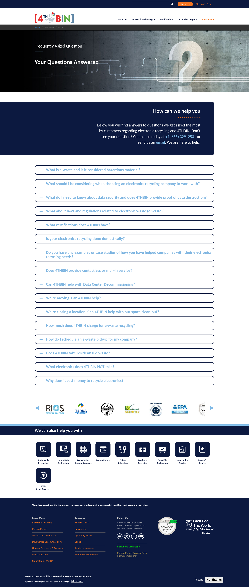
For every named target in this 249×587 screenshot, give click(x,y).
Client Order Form (203, 4)
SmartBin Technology (162, 453)
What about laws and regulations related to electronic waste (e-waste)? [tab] (102, 212)
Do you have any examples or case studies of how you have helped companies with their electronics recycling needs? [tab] (125, 254)
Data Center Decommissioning (83, 453)
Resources (208, 19)
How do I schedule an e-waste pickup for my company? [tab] (88, 340)
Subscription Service (182, 453)
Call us (78, 542)
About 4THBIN (82, 523)
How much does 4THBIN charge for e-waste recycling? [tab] (87, 326)
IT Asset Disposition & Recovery (47, 548)
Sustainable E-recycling (43, 453)
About (122, 19)
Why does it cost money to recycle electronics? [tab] (81, 381)
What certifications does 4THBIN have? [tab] (75, 225)
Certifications (166, 19)
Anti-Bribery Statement (86, 555)
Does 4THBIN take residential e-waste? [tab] (75, 354)
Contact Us (185, 4)
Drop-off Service (202, 453)
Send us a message (84, 548)
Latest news (80, 529)
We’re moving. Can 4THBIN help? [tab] (70, 299)
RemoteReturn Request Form (132, 554)
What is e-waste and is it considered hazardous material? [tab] (90, 170)
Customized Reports (187, 19)
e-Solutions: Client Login (128, 547)
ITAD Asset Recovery (43, 479)
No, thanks (214, 579)
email (160, 142)
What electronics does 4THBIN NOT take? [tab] (77, 367)
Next (211, 408)
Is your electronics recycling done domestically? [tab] (82, 239)
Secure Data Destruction (63, 453)
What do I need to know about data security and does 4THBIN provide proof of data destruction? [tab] (123, 198)
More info (77, 581)
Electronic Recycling (42, 523)
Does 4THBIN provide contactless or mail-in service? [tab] (86, 271)
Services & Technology (143, 19)
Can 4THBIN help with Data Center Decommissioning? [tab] (87, 285)
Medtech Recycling (142, 453)
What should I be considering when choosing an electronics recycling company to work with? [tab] (120, 184)
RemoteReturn (102, 452)
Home (37, 27)
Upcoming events (83, 536)
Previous (38, 408)
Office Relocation (122, 453)
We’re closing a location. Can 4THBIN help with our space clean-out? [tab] (99, 312)
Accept (199, 579)
